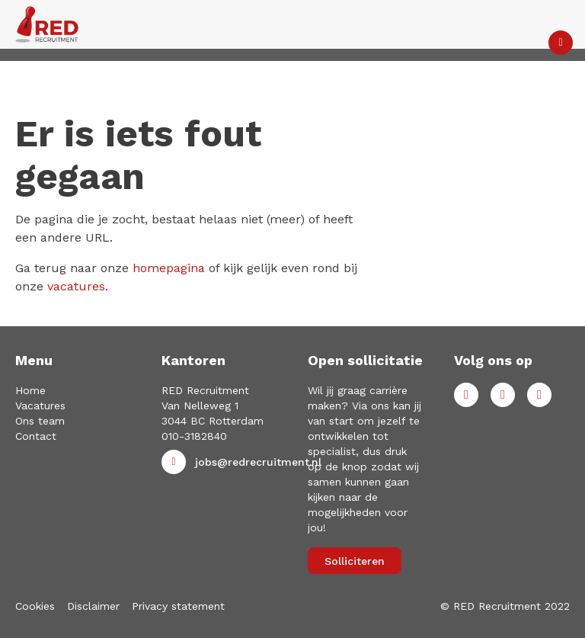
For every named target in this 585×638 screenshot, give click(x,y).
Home (30, 390)
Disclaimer (93, 606)
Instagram (539, 395)
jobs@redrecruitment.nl (258, 462)
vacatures (76, 286)
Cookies (35, 606)
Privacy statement (178, 606)
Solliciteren (354, 561)
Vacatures (40, 405)
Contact (35, 436)
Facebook (466, 395)
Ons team (40, 421)
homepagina (169, 268)
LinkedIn (503, 395)
